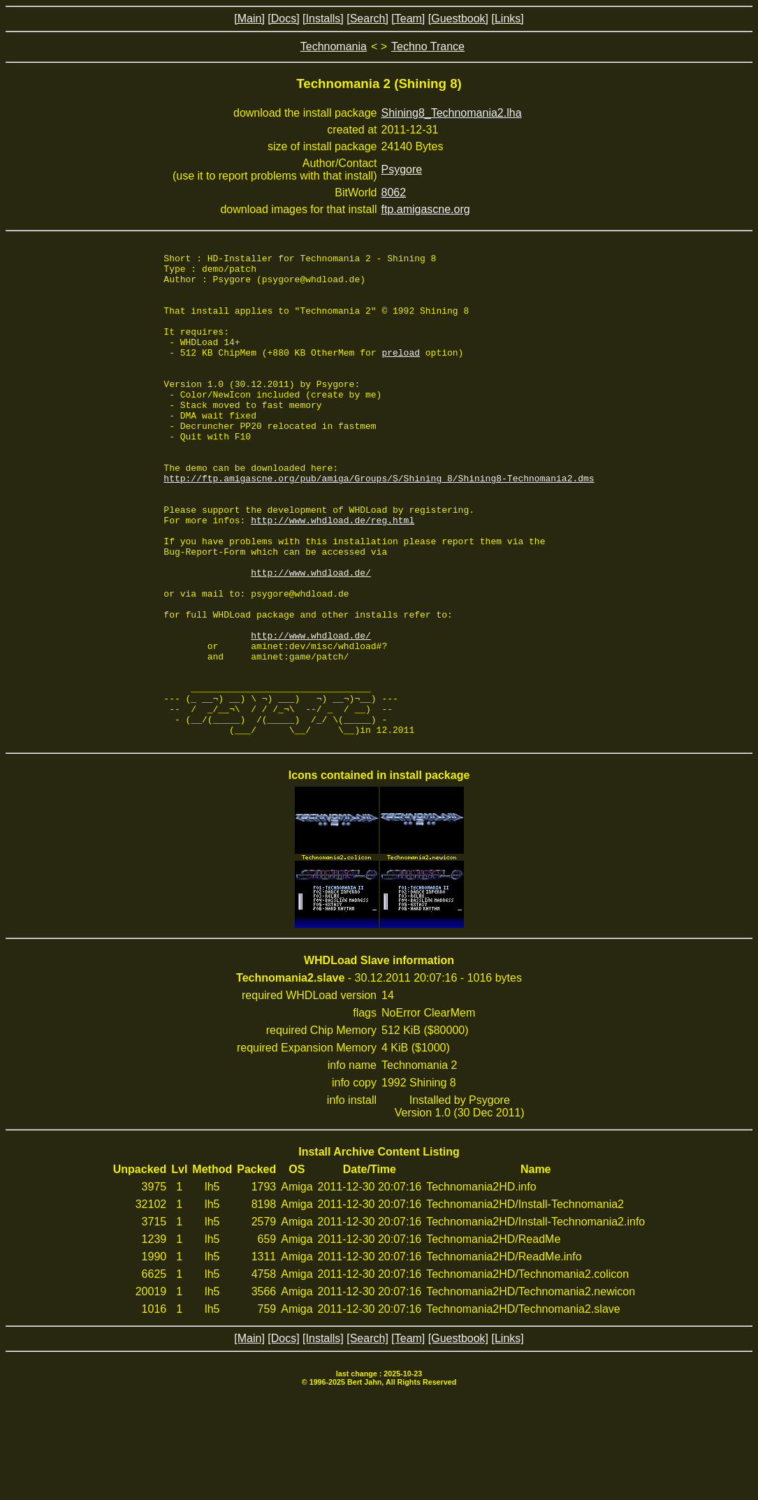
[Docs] (283, 18)
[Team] (408, 18)
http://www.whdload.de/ (311, 637)
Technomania (333, 46)
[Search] (367, 18)
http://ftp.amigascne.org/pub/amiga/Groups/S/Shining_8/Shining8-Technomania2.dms (378, 524)
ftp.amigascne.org (425, 209)
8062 (394, 192)
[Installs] (323, 18)
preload (400, 373)
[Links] (507, 18)
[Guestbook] (458, 18)
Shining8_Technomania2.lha (451, 113)
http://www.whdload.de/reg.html (332, 574)
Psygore (402, 169)
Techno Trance (428, 46)
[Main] (249, 18)
